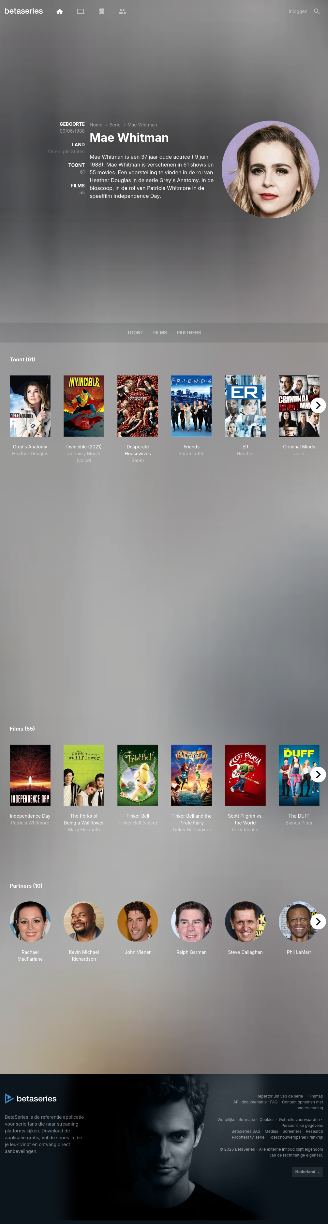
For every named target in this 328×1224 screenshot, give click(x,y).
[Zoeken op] (317, 11)
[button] (30, 931)
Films (160, 332)
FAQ (273, 1102)
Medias (271, 1131)
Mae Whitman (142, 124)
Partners (189, 332)
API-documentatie (250, 1102)
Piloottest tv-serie (248, 1137)
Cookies (267, 1119)
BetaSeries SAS (245, 1131)
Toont (135, 332)
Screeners (292, 1131)
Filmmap (315, 1096)
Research (314, 1131)
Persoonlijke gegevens (302, 1125)
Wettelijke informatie (236, 1119)
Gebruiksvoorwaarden (299, 1119)
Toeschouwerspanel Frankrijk (296, 1137)
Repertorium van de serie (280, 1096)
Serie (114, 124)
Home (96, 124)
